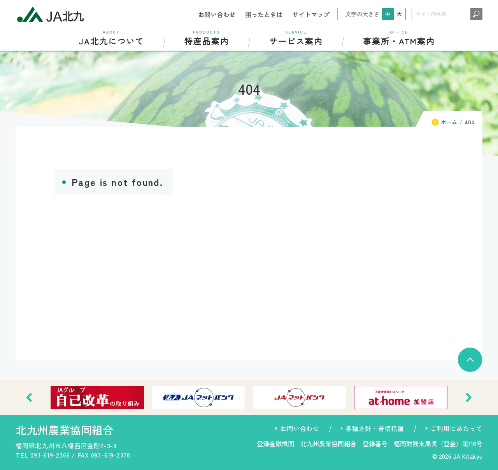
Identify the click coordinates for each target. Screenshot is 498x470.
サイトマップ (311, 14)
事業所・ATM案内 (399, 38)
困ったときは (263, 14)
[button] (29, 397)
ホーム (449, 122)
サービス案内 (296, 38)
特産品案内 (206, 38)
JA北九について (111, 38)
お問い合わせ (216, 14)
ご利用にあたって (456, 428)
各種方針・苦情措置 (374, 428)
